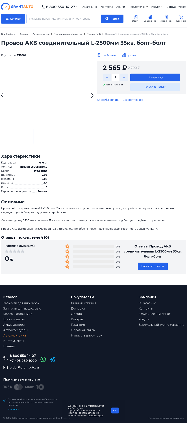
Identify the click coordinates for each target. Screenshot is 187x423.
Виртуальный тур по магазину (161, 324)
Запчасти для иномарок (21, 303)
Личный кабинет (83, 303)
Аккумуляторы (14, 324)
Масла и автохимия (17, 314)
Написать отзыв (153, 266)
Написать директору (86, 335)
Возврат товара (133, 99)
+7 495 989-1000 (23, 361)
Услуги (157, 6)
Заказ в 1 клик (155, 87)
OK (115, 410)
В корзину (155, 77)
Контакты (107, 6)
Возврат (77, 319)
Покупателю (138, 6)
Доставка (78, 308)
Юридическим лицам (155, 314)
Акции (120, 6)
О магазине (89, 6)
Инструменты (13, 341)
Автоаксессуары (15, 330)
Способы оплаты (108, 99)
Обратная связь (83, 330)
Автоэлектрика (14, 335)
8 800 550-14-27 (60, 7)
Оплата (76, 314)
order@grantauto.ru (24, 367)
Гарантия (78, 324)
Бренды (9, 346)
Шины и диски (14, 319)
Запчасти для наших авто (22, 308)
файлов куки (95, 415)
